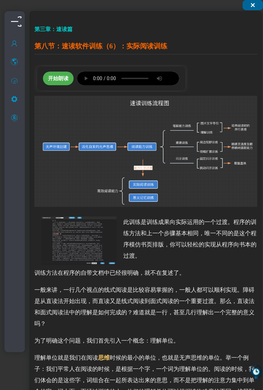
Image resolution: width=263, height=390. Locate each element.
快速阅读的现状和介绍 (23, 110)
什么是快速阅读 (23, 96)
